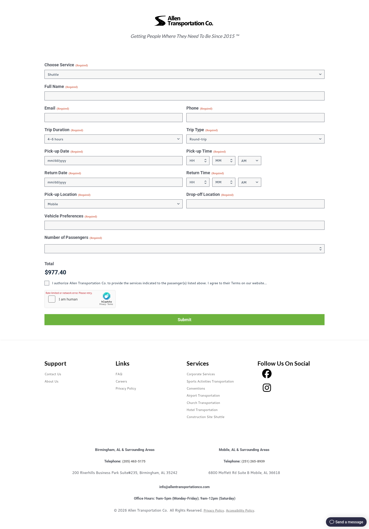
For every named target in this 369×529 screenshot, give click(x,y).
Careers (122, 381)
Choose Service (66, 64)
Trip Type (202, 129)
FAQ (120, 373)
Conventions (197, 388)
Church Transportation (206, 402)
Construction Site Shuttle (209, 416)
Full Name (61, 86)
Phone (199, 108)
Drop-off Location (209, 194)
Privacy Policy (128, 388)
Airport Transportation (206, 395)
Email (56, 108)
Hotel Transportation (205, 409)
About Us (52, 381)
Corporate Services (203, 373)
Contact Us (54, 373)
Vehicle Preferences (70, 216)
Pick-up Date (63, 151)
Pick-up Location (67, 194)
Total (49, 263)
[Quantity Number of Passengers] (184, 248)
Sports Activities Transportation (214, 381)
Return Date (62, 172)
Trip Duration (63, 129)
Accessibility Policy (240, 510)
